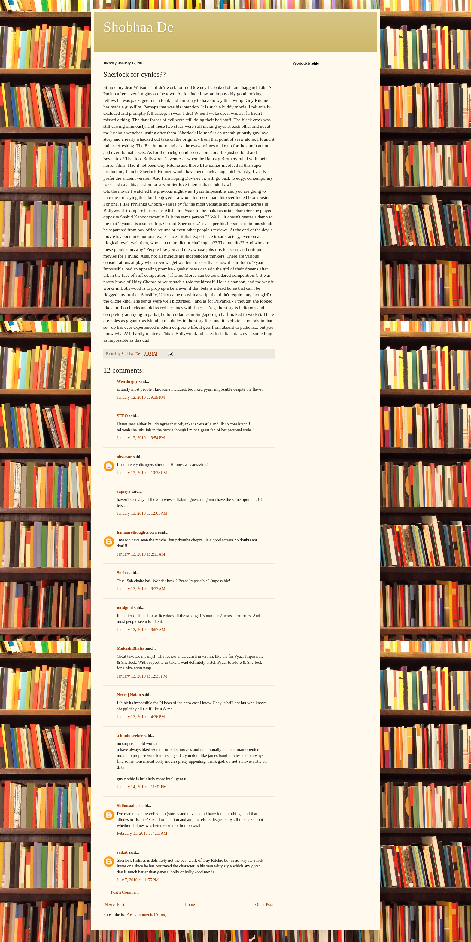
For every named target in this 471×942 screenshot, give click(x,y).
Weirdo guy (127, 381)
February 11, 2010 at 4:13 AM (142, 833)
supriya (123, 491)
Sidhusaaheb (128, 805)
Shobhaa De (138, 27)
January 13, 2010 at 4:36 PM (141, 717)
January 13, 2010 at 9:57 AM (141, 629)
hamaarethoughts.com (137, 532)
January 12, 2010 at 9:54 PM (141, 438)
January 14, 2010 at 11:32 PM (142, 787)
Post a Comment (125, 892)
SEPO (122, 416)
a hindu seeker (130, 735)
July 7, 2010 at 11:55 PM (138, 880)
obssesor (124, 457)
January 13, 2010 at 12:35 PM (142, 676)
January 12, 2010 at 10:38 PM (142, 473)
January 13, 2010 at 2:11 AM (141, 554)
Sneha (122, 573)
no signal (125, 607)
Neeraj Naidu (129, 695)
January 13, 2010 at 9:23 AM (141, 589)
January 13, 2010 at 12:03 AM (142, 513)
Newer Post (114, 904)
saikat (122, 852)
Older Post (264, 904)
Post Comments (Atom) (146, 914)
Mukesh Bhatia (130, 648)
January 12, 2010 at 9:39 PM (141, 397)
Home (190, 904)
